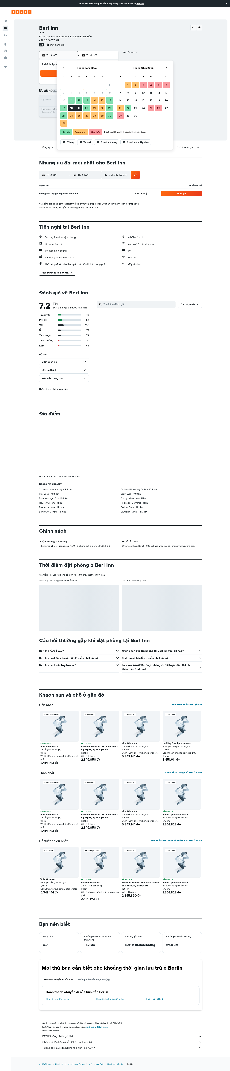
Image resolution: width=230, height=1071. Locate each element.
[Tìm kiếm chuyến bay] (5, 22)
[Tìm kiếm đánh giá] (138, 304)
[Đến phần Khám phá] (5, 44)
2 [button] (110, 85)
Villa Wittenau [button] (129, 743)
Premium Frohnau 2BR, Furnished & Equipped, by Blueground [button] (99, 748)
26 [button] (79, 115)
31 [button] (64, 123)
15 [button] (102, 100)
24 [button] (63, 115)
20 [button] (86, 108)
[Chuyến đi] (5, 67)
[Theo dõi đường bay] (5, 51)
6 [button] (87, 92)
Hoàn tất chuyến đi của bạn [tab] (58, 979)
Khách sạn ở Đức (96, 1064)
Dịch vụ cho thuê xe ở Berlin (110, 999)
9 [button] (110, 92)
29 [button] (102, 115)
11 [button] (71, 100)
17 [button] (64, 108)
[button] (226, 3)
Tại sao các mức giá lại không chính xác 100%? (122, 1048)
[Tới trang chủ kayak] (21, 12)
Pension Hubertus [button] (49, 746)
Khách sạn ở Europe (76, 1064)
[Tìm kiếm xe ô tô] (5, 35)
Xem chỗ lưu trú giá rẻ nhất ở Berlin (183, 772)
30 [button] (109, 115)
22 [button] (102, 108)
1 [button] (102, 85)
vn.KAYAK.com (45, 1064)
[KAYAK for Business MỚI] (5, 57)
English (140, 3)
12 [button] (79, 100)
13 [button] (87, 100)
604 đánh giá (57, 44)
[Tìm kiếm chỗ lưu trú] (5, 28)
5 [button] (79, 92)
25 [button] (71, 115)
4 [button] (71, 92)
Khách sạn (59, 1064)
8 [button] (102, 92)
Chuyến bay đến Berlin (57, 999)
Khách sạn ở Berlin (155, 999)
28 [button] (94, 115)
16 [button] (110, 100)
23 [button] (109, 108)
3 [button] (64, 92)
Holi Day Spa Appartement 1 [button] (177, 743)
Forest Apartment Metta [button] (175, 814)
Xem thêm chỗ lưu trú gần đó (187, 704)
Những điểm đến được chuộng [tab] (94, 979)
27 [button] (86, 115)
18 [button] (71, 108)
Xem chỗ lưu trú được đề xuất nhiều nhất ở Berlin (176, 840)
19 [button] (79, 108)
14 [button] (94, 100)
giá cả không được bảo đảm (97, 1027)
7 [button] (94, 92)
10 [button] (63, 100)
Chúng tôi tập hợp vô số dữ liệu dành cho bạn (122, 1042)
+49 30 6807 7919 (49, 40)
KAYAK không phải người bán (122, 1036)
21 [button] (94, 108)
